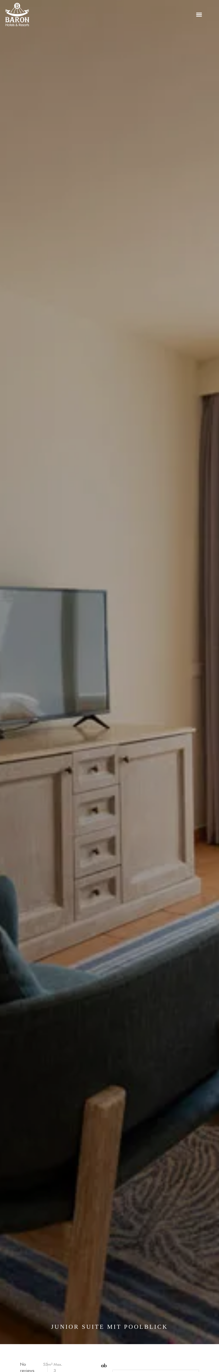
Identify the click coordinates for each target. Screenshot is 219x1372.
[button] (199, 14)
